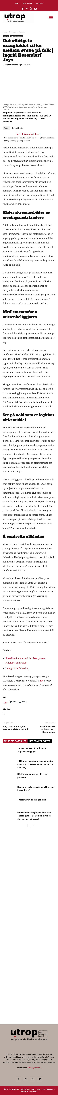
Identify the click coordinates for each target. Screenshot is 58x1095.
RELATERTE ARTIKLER (15, 741)
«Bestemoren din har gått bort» (32, 800)
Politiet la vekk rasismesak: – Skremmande (47, 729)
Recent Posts (17, 128)
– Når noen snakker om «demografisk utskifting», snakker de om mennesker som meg (35, 764)
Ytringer (22, 32)
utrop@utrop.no (34, 1067)
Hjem (5, 32)
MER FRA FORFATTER (39, 741)
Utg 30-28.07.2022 (17, 36)
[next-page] (33, 825)
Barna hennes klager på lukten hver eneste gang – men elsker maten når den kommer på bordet (34, 815)
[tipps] (29, 909)
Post (6, 702)
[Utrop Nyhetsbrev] (29, 1014)
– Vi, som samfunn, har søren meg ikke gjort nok (15, 728)
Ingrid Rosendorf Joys (13, 65)
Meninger (12, 32)
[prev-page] (29, 825)
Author (6, 128)
